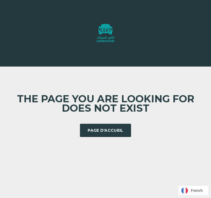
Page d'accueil (105, 130)
